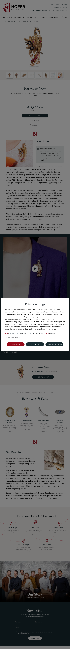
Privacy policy (51, 329)
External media (38, 333)
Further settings (11, 337)
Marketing (23, 333)
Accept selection (54, 344)
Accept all (15, 344)
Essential (11, 333)
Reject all (35, 344)
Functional (52, 333)
